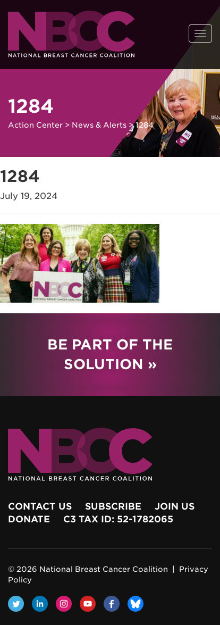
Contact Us (40, 506)
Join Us (174, 506)
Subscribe (113, 506)
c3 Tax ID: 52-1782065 (118, 519)
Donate (29, 519)
